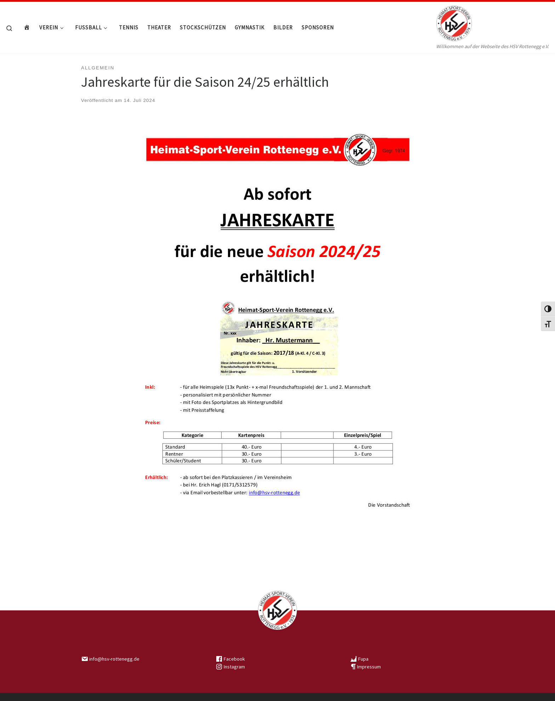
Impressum (369, 666)
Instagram (234, 666)
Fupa (363, 659)
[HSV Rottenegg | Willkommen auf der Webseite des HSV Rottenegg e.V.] (454, 21)
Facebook (234, 659)
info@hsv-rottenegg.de (114, 659)
